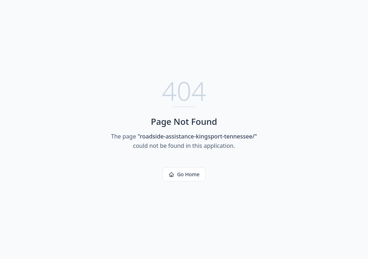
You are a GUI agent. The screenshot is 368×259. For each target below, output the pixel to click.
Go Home (184, 174)
